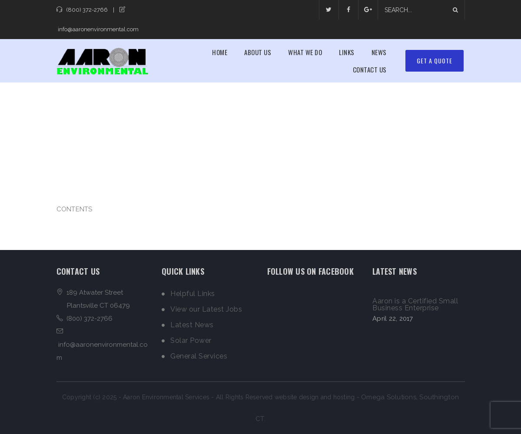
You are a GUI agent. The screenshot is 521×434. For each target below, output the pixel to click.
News (379, 52)
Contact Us (370, 69)
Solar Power (191, 340)
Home (219, 52)
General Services (198, 356)
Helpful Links (192, 293)
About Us (257, 52)
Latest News (192, 325)
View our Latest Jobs (206, 309)
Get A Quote (434, 60)
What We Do (305, 52)
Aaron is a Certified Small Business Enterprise (415, 305)
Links (347, 52)
